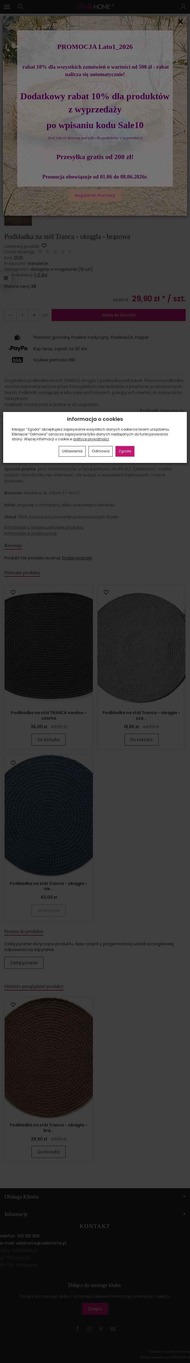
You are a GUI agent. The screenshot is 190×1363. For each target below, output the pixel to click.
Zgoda (125, 451)
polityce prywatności (91, 439)
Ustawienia (72, 451)
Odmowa (100, 451)
